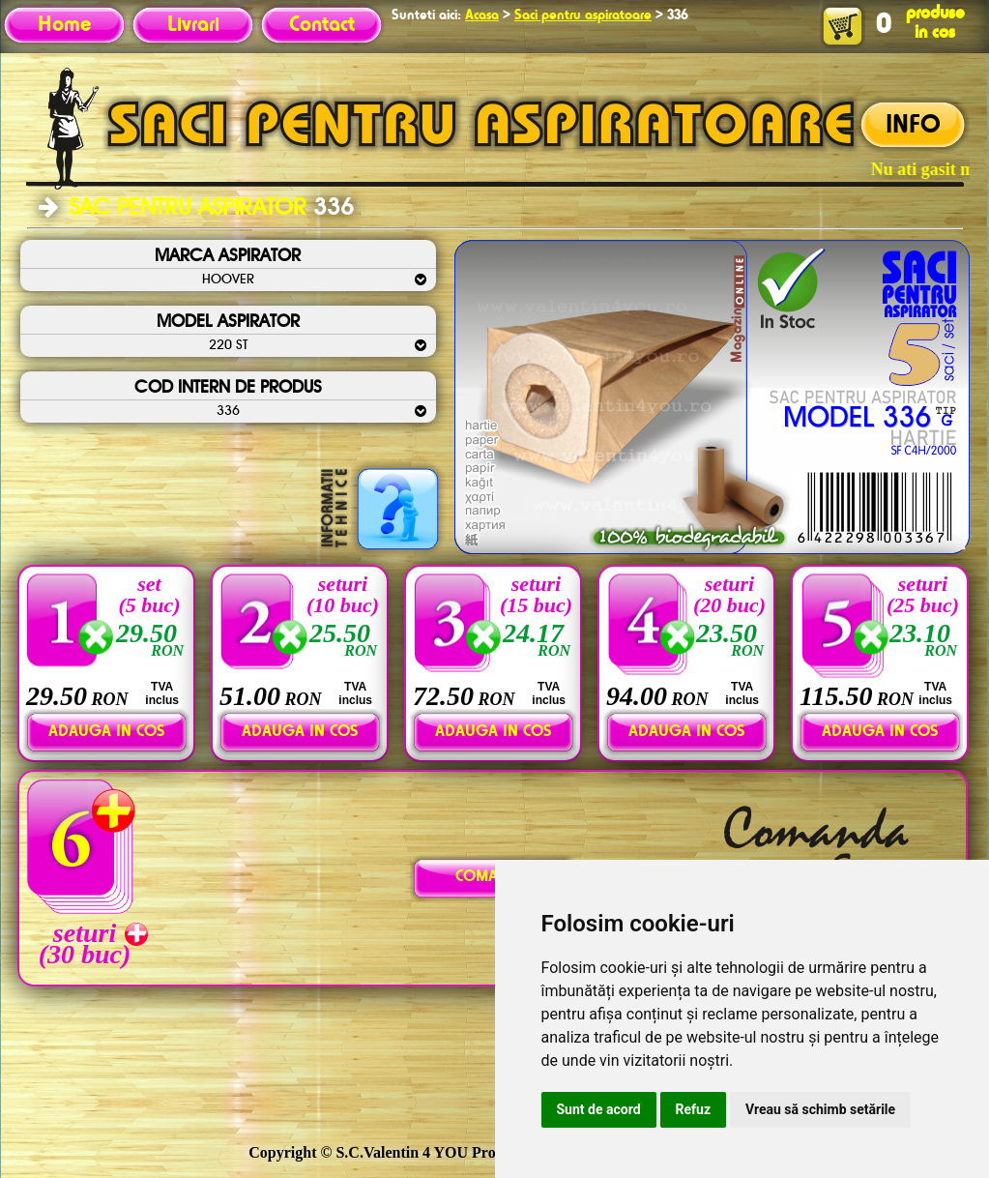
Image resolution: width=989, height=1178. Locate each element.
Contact (322, 25)
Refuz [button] (694, 1109)
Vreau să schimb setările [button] (820, 1109)
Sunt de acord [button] (599, 1109)
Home (64, 25)
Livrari (193, 25)
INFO (913, 125)
